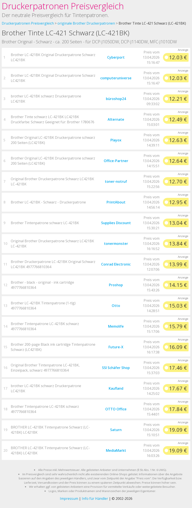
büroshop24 (116, 98)
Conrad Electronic (116, 264)
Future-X (115, 347)
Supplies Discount (116, 222)
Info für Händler (95, 498)
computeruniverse (116, 78)
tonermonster (116, 243)
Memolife (116, 326)
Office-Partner (116, 160)
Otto (116, 305)
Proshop (116, 285)
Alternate (116, 119)
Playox (115, 140)
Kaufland (116, 388)
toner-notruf (116, 181)
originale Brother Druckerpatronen (86, 23)
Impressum (69, 498)
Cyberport (116, 57)
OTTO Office (116, 409)
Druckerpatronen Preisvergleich (63, 6)
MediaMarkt (116, 450)
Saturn (116, 429)
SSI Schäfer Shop (116, 367)
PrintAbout (116, 202)
